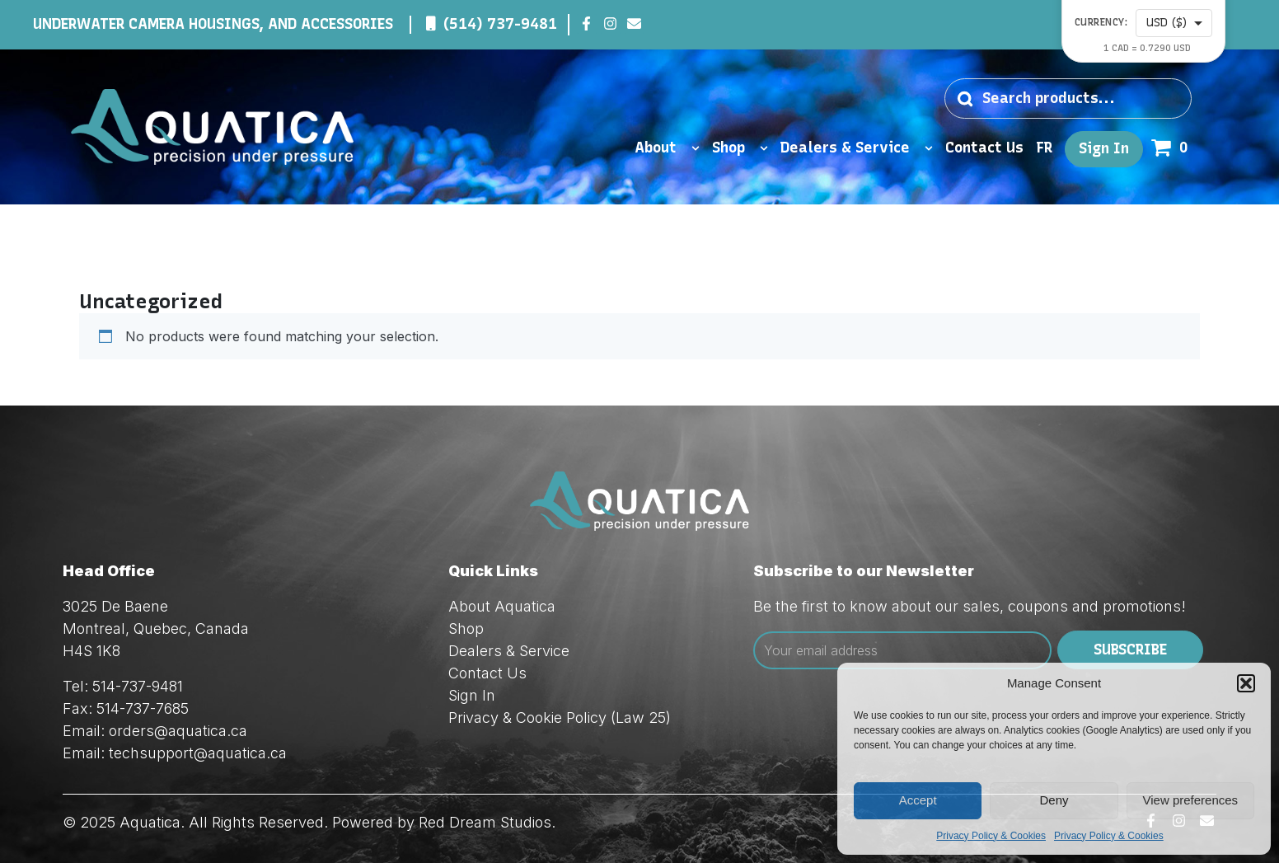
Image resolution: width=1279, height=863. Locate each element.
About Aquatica (501, 606)
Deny (1053, 800)
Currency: (1101, 22)
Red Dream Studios (485, 822)
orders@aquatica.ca (178, 730)
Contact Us (984, 148)
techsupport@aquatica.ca (198, 753)
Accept (918, 800)
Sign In (1104, 148)
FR (1044, 148)
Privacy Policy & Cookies (991, 836)
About (667, 148)
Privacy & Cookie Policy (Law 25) (559, 717)
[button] (1246, 683)
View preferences (1191, 800)
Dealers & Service (856, 148)
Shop (740, 148)
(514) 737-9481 (500, 24)
